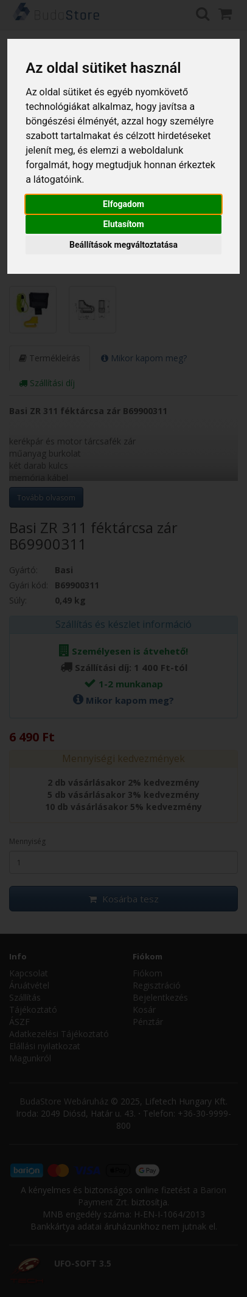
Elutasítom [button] (123, 224)
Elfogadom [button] (123, 204)
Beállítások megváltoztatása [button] (123, 245)
